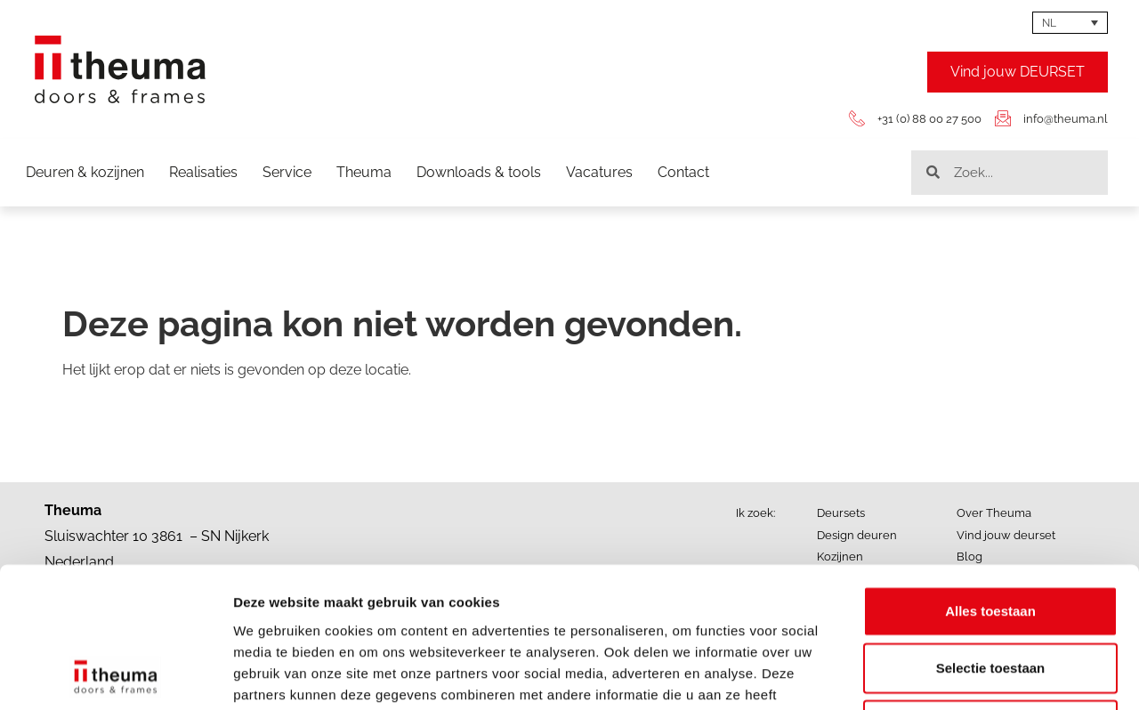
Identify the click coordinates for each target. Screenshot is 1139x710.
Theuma (364, 172)
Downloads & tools (478, 172)
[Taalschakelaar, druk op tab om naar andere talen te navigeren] (1070, 22)
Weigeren (990, 593)
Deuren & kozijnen (85, 172)
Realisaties (203, 172)
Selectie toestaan (991, 536)
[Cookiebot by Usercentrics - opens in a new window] (115, 675)
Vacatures (599, 172)
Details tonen (961, 674)
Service (287, 172)
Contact (683, 172)
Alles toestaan (990, 479)
